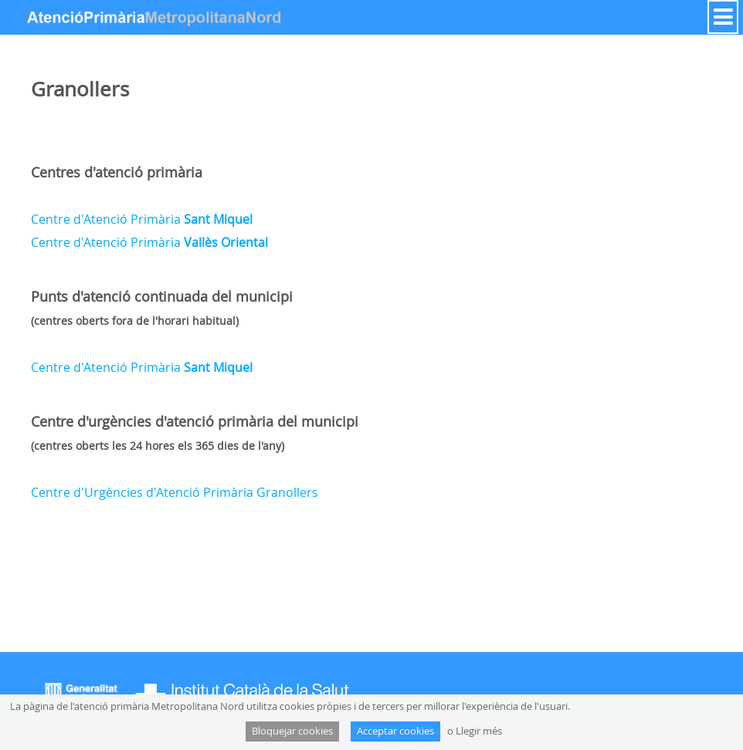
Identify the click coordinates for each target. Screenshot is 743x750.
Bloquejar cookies (292, 731)
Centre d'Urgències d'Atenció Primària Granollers (174, 492)
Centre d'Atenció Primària (142, 219)
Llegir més (479, 731)
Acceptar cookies (395, 731)
